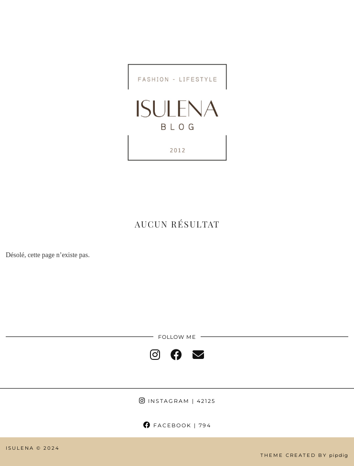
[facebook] (176, 355)
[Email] (198, 355)
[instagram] (155, 355)
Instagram (177, 401)
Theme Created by (304, 455)
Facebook (177, 425)
